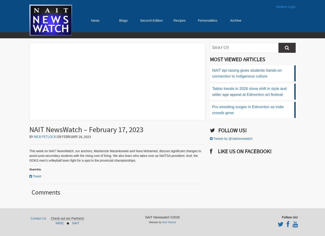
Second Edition (151, 20)
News (95, 20)
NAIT (75, 223)
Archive (235, 20)
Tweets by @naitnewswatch (233, 138)
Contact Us (38, 218)
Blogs (123, 20)
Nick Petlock (45, 136)
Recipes (179, 20)
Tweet (37, 176)
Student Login (286, 7)
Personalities (207, 20)
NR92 (60, 223)
